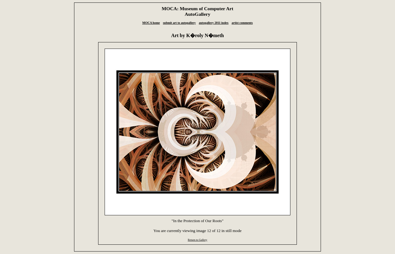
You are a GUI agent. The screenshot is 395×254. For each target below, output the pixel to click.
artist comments (242, 22)
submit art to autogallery (179, 22)
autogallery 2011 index (213, 22)
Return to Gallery (197, 239)
